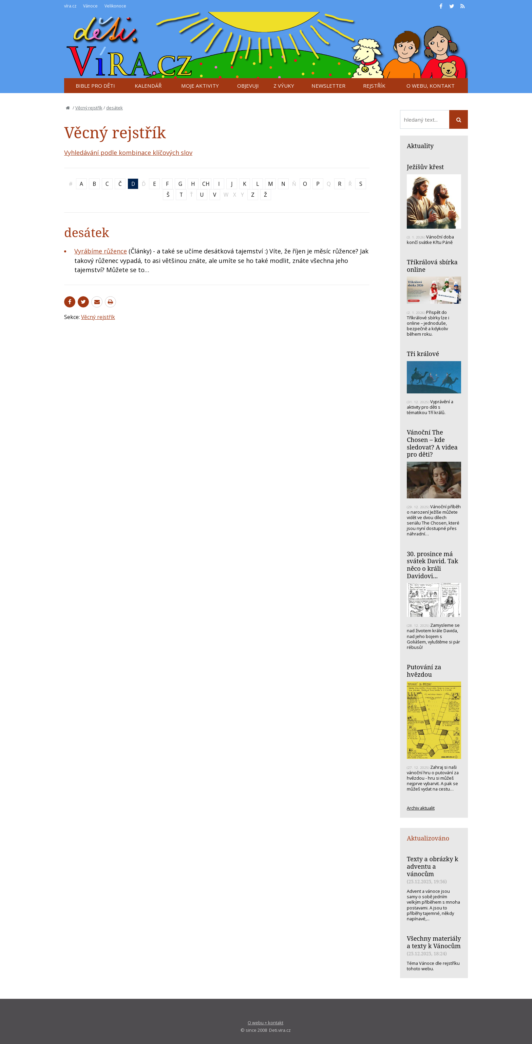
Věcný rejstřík (88, 108)
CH (206, 184)
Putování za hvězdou (424, 670)
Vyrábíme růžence (100, 251)
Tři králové (423, 354)
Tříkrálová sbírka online (432, 265)
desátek (114, 108)
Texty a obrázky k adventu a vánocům (432, 866)
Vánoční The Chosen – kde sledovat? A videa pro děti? (432, 443)
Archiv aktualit (421, 808)
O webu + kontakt (265, 1023)
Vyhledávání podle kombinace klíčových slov (128, 152)
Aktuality (420, 146)
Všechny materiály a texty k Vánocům (434, 942)
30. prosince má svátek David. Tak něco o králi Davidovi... (432, 565)
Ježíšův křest (425, 167)
